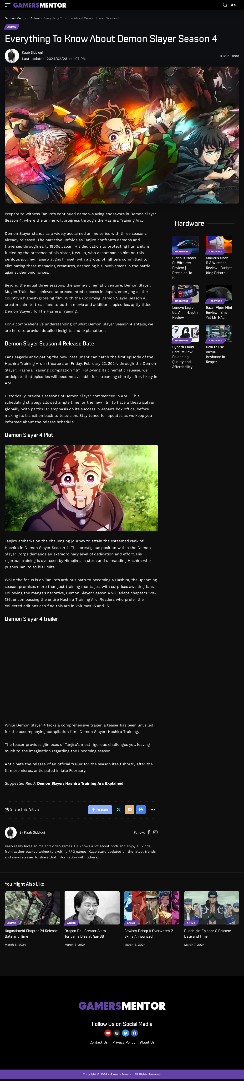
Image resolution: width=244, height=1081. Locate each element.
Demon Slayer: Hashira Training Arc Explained (80, 784)
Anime (12, 27)
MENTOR (122, 1006)
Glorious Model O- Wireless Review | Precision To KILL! (184, 268)
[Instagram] (155, 833)
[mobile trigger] (9, 5)
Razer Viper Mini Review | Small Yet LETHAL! (219, 313)
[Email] (128, 810)
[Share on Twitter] (117, 810)
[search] (225, 5)
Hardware (182, 252)
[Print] (140, 810)
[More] (152, 810)
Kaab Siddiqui (33, 53)
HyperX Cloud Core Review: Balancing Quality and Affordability (183, 357)
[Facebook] (149, 833)
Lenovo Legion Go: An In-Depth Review (185, 313)
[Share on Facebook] (97, 810)
